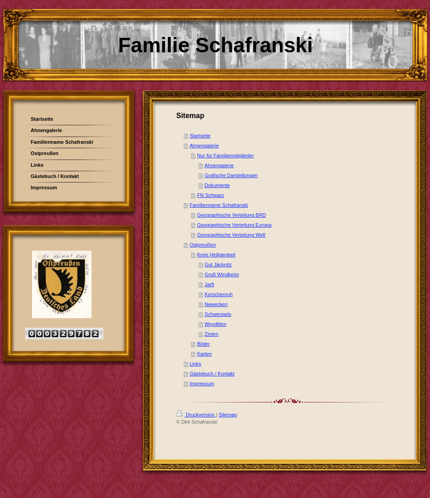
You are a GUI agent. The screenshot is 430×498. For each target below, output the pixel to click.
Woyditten (216, 324)
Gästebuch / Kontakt (212, 373)
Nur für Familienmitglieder (225, 155)
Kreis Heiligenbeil (216, 254)
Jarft (209, 284)
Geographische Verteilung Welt (231, 235)
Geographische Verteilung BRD (231, 215)
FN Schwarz (210, 195)
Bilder (203, 344)
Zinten (212, 334)
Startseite (200, 135)
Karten (204, 353)
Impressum (202, 383)
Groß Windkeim (222, 274)
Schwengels (218, 314)
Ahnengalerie (204, 145)
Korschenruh (219, 294)
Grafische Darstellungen (231, 175)
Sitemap (228, 414)
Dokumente (217, 185)
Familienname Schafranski (219, 205)
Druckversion (196, 414)
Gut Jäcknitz (218, 264)
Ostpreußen (203, 244)
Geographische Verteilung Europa (234, 225)
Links (195, 363)
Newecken (216, 304)
